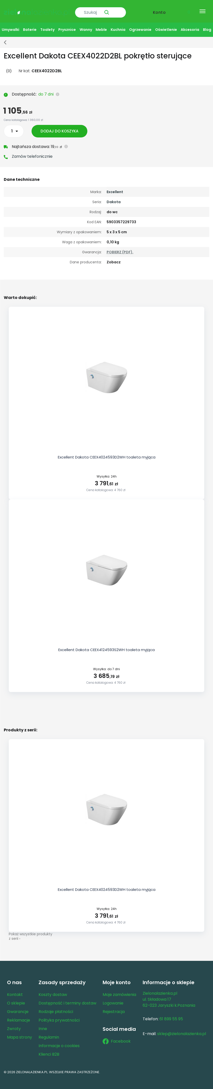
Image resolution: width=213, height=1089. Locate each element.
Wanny (86, 25)
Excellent (115, 187)
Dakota (114, 197)
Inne (43, 1024)
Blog (207, 25)
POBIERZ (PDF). (120, 247)
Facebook (117, 1037)
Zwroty (14, 1024)
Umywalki (10, 25)
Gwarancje (18, 1007)
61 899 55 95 (171, 1015)
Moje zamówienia (119, 990)
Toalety (47, 25)
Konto (159, 9)
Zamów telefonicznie (32, 152)
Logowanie (113, 999)
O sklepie (16, 999)
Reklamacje (18, 1016)
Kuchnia (118, 25)
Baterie (30, 25)
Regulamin (49, 1033)
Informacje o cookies (59, 1041)
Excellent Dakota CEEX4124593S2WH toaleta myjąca (106, 645)
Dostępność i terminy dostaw (67, 999)
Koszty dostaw (53, 990)
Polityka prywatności (59, 1016)
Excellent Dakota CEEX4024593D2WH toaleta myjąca (106, 452)
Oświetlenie (166, 25)
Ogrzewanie (140, 25)
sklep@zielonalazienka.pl (181, 1029)
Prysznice (67, 25)
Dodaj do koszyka (61, 126)
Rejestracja (114, 1007)
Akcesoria (190, 25)
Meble (101, 25)
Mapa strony (19, 1033)
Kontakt (15, 990)
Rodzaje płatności (56, 1007)
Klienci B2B (49, 1050)
